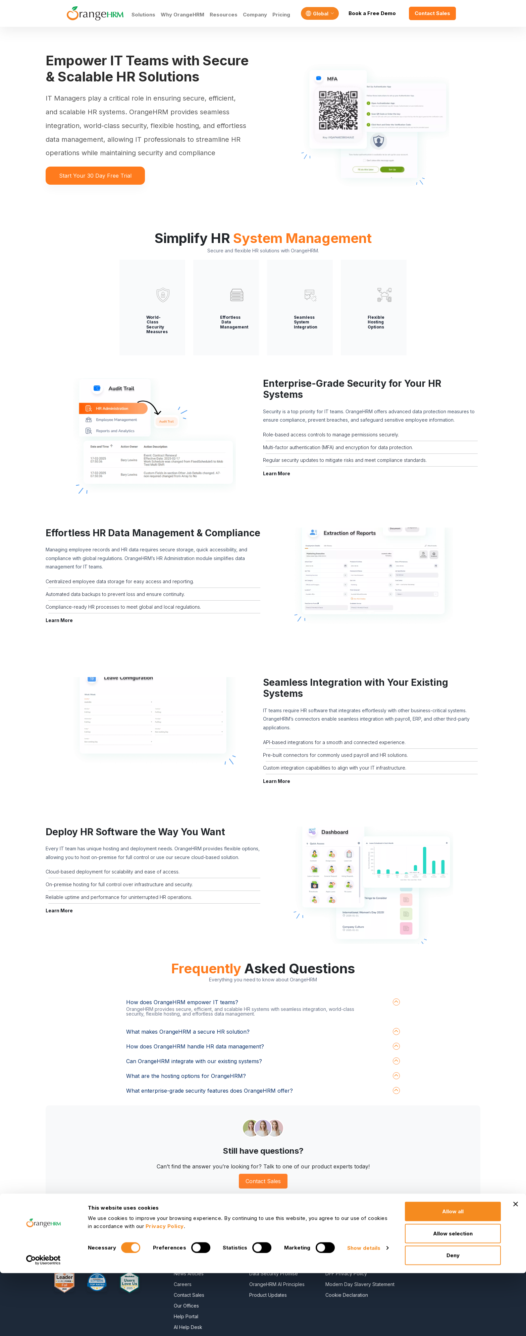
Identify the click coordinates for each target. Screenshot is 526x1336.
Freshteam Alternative (443, 1230)
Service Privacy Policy (350, 1241)
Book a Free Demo (372, 13)
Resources (224, 14)
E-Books (258, 1230)
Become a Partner (194, 1241)
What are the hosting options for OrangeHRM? (186, 1076)
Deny (453, 1318)
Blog (254, 1241)
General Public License (350, 1252)
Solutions (143, 14)
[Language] (320, 13)
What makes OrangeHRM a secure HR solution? (188, 1031)
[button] (154, 436)
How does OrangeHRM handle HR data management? (195, 1046)
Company (255, 14)
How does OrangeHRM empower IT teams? (182, 1002)
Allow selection (453, 1296)
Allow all (453, 1274)
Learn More (276, 473)
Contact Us (186, 1252)
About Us (184, 1230)
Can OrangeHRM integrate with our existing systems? (194, 1061)
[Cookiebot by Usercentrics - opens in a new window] (43, 1323)
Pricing (281, 14)
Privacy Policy (341, 1230)
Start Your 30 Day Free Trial (95, 175)
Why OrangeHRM (182, 14)
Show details (363, 1311)
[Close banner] (515, 1267)
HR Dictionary (264, 1252)
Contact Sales (432, 13)
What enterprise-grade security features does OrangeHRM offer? (209, 1090)
